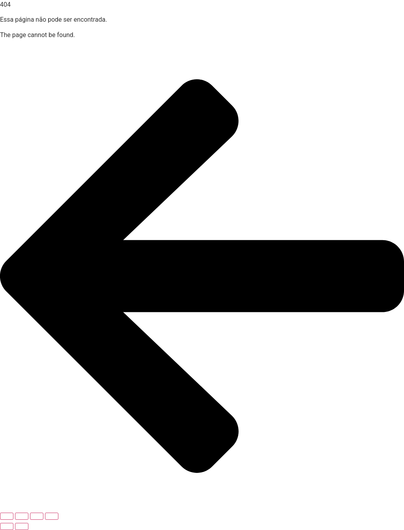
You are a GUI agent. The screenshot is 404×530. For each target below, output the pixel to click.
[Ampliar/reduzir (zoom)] (6, 516)
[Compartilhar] (36, 516)
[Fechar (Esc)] (51, 516)
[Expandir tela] (21, 516)
